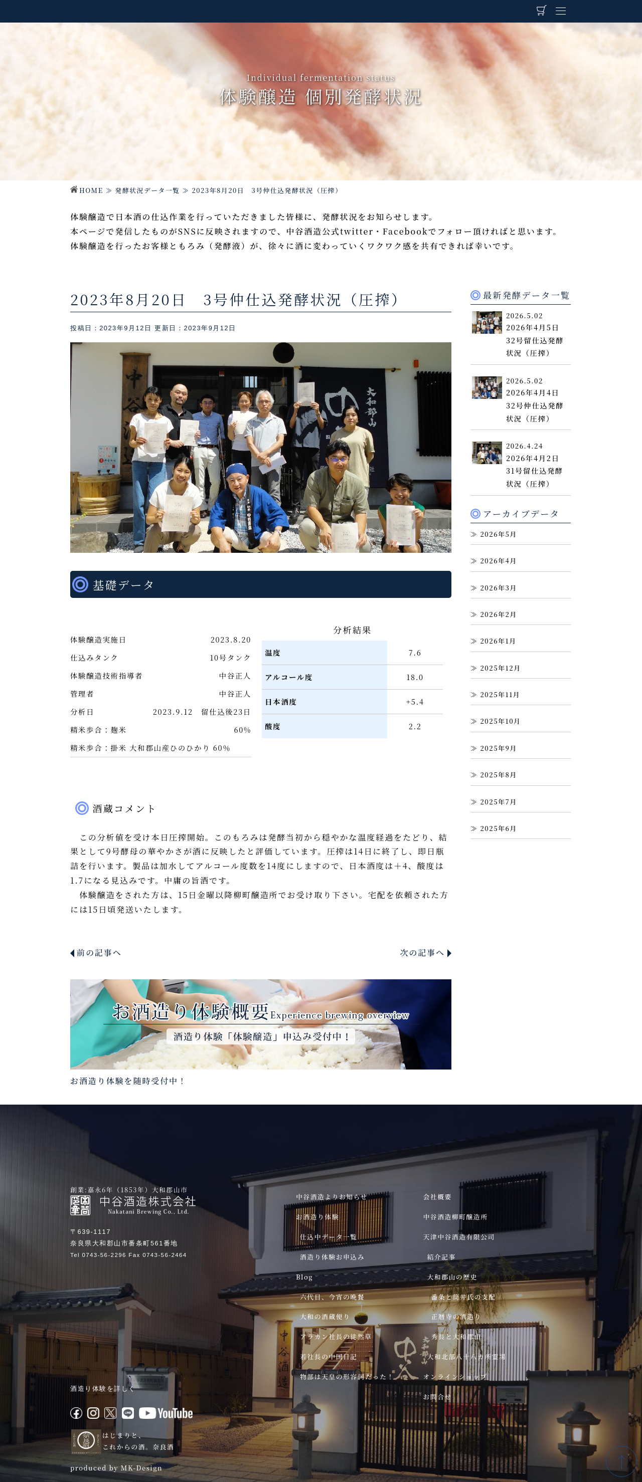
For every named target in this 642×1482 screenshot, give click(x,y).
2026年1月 (498, 641)
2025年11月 (500, 694)
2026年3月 (498, 587)
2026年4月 (498, 560)
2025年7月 (498, 801)
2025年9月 (498, 748)
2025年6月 (498, 828)
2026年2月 (498, 614)
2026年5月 (498, 534)
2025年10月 (500, 721)
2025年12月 (500, 668)
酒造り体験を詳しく (103, 1388)
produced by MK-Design (116, 1467)
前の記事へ (99, 952)
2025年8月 (498, 774)
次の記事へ (422, 952)
